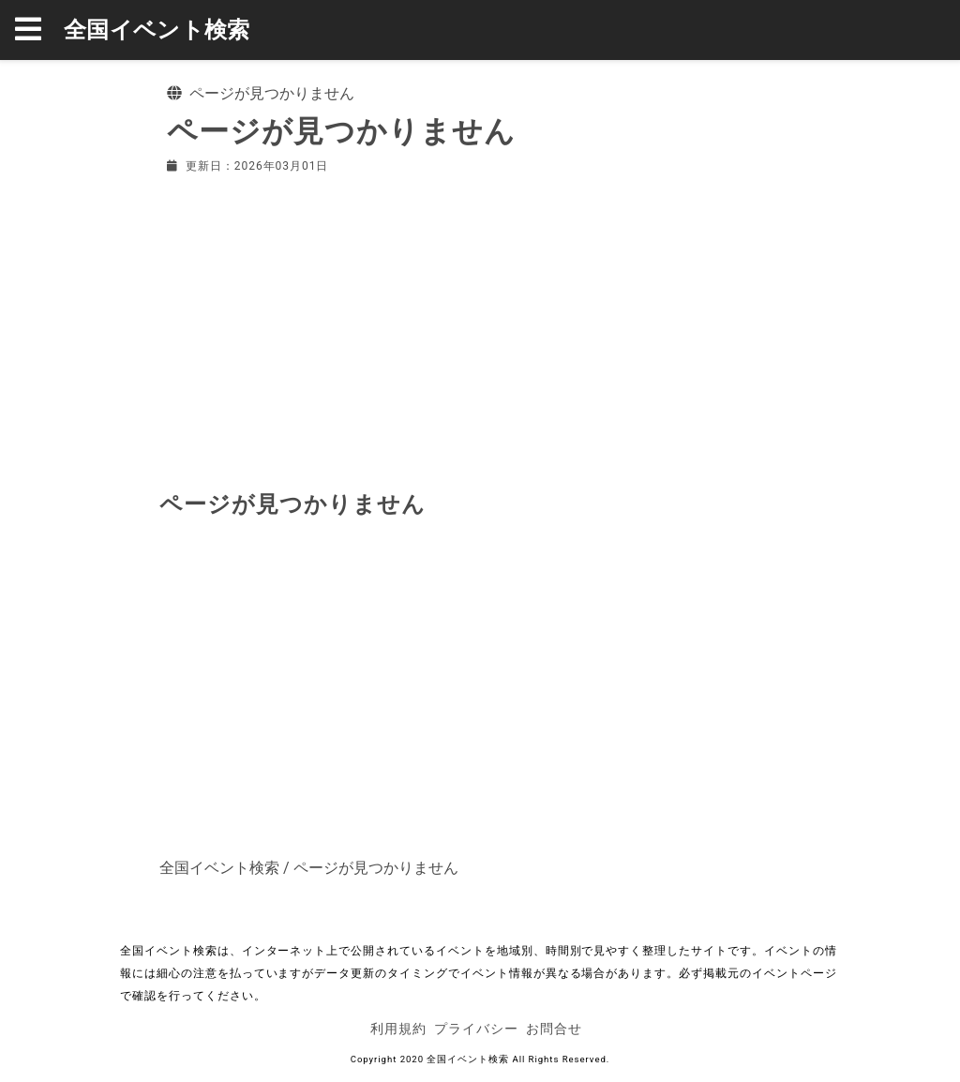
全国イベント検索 (157, 30)
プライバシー (476, 1028)
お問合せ (554, 1028)
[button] (39, 30)
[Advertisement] (480, 328)
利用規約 (398, 1028)
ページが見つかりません (375, 868)
